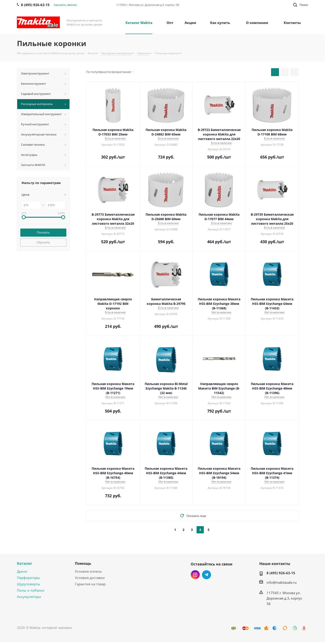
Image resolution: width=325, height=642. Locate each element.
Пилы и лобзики (30, 590)
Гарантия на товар (90, 584)
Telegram (206, 574)
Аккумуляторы (29, 596)
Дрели (22, 571)
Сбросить (43, 242)
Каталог (24, 563)
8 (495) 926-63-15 (281, 573)
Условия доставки (90, 577)
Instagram (195, 574)
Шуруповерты (28, 584)
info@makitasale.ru (282, 582)
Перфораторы (28, 577)
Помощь (83, 563)
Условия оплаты (88, 571)
